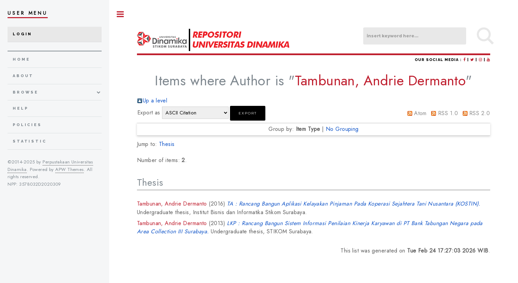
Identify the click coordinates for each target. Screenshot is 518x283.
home (21, 59)
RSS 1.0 (448, 113)
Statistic (30, 141)
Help (20, 108)
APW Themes (69, 169)
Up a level (155, 100)
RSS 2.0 (479, 113)
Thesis (167, 144)
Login (22, 34)
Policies (27, 125)
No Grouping (342, 129)
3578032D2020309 (40, 184)
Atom (420, 113)
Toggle (120, 14)
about (23, 76)
